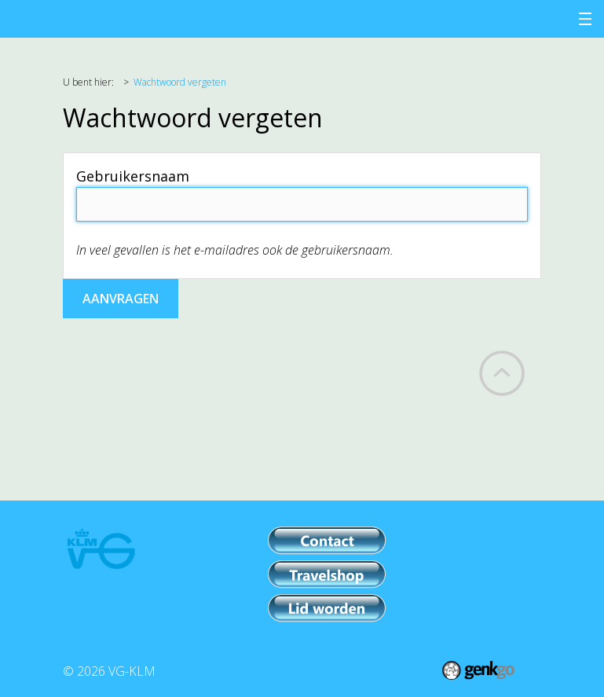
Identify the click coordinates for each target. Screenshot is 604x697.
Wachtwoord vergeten (180, 82)
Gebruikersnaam (132, 176)
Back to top (501, 373)
